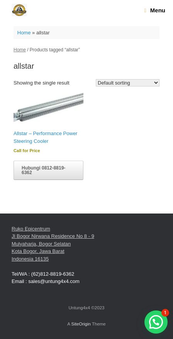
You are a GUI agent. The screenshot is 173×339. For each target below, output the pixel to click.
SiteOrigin (81, 324)
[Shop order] (127, 82)
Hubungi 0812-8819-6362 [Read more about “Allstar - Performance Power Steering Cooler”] (43, 170)
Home (24, 33)
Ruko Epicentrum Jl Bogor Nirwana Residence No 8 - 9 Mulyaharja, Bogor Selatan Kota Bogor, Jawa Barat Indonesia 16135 (53, 244)
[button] (156, 322)
